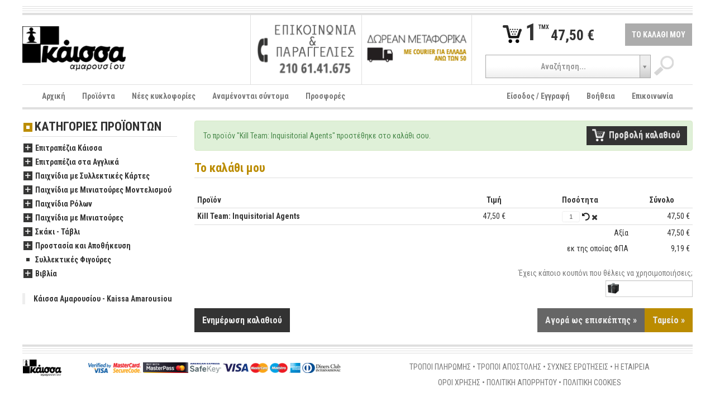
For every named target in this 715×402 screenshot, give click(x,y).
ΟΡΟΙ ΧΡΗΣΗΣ (459, 383)
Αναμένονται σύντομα (250, 96)
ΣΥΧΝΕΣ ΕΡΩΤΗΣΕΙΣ (577, 367)
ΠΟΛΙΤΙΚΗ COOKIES (592, 383)
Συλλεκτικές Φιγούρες (67, 260)
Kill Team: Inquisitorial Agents (248, 216)
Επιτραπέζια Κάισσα (62, 148)
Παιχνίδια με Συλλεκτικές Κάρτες (86, 176)
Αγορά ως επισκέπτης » (591, 320)
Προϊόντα (98, 96)
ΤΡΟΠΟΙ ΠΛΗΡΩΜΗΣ (440, 367)
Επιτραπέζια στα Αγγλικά (71, 162)
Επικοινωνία (652, 96)
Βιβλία (40, 274)
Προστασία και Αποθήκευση (77, 246)
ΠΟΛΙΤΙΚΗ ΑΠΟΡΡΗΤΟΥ (522, 383)
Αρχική (53, 96)
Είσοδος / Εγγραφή (538, 96)
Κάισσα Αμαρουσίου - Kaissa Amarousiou (103, 298)
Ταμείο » (668, 320)
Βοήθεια (601, 96)
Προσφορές (325, 96)
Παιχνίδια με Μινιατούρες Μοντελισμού (97, 190)
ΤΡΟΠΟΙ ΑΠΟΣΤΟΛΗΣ (509, 367)
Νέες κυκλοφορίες (164, 96)
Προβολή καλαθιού (644, 135)
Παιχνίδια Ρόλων (57, 204)
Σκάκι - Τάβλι (51, 232)
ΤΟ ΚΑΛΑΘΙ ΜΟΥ (658, 34)
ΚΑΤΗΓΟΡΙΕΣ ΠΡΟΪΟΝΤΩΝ (98, 127)
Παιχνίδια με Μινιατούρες (73, 218)
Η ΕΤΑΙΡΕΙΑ (632, 367)
